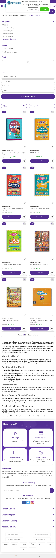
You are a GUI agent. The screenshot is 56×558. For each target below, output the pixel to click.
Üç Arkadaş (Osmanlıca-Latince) (12, 264)
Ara (52, 11)
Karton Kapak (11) (9, 77)
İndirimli (5, 86)
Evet (44, 9)
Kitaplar (23, 15)
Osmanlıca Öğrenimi (9, 39)
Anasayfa (4, 15)
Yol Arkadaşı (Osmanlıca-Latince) (40, 152)
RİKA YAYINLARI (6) (9, 49)
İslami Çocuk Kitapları (9, 28)
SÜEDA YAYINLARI (7, 150)
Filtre (14, 106)
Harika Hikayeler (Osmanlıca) (10, 320)
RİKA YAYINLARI (34, 150)
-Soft (17, 556)
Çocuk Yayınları (14, 15)
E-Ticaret (21, 556)
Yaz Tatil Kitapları (8, 31)
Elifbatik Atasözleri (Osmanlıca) (39, 264)
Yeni (4, 91)
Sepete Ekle (11, 161)
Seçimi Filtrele (28, 97)
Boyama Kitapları (8, 36)
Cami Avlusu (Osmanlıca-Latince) (40, 208)
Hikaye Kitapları (8, 33)
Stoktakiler (6, 81)
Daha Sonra (33, 9)
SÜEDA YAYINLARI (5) (10, 52)
